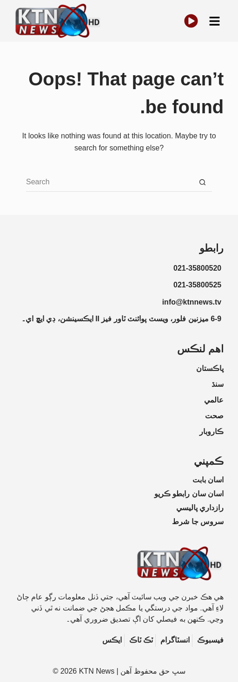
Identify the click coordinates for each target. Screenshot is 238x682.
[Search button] (202, 182)
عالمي (214, 400)
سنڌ (218, 384)
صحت (214, 416)
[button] (214, 21)
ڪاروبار (211, 431)
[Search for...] (109, 182)
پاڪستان (210, 368)
